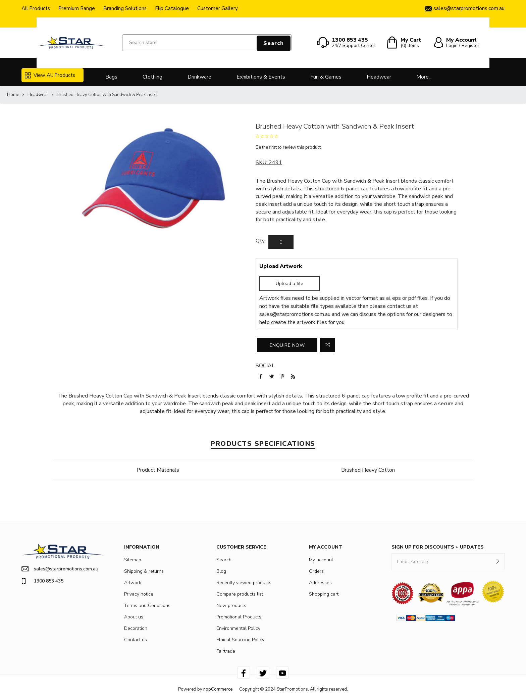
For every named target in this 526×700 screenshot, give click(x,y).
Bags (111, 77)
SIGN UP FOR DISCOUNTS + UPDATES (437, 547)
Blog (221, 571)
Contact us (135, 640)
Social (265, 365)
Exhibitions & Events (260, 77)
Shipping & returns (144, 571)
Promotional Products (238, 617)
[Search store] (207, 42)
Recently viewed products (243, 582)
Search (273, 43)
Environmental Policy (238, 628)
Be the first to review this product (288, 147)
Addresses (320, 582)
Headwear (379, 77)
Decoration (135, 628)
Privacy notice (138, 594)
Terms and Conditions (147, 605)
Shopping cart (323, 594)
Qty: (261, 240)
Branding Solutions (125, 8)
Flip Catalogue (172, 8)
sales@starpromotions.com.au (294, 314)
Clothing (152, 77)
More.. (423, 77)
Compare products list (239, 594)
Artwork (132, 582)
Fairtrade (225, 651)
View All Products (50, 75)
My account (321, 560)
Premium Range (76, 8)
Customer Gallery (217, 8)
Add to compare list (327, 345)
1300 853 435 (42, 581)
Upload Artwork (280, 266)
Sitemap (132, 560)
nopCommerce (217, 689)
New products (231, 605)
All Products (35, 8)
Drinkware (199, 77)
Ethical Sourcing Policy (240, 640)
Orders (316, 571)
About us (133, 617)
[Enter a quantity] (281, 242)
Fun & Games (325, 77)
